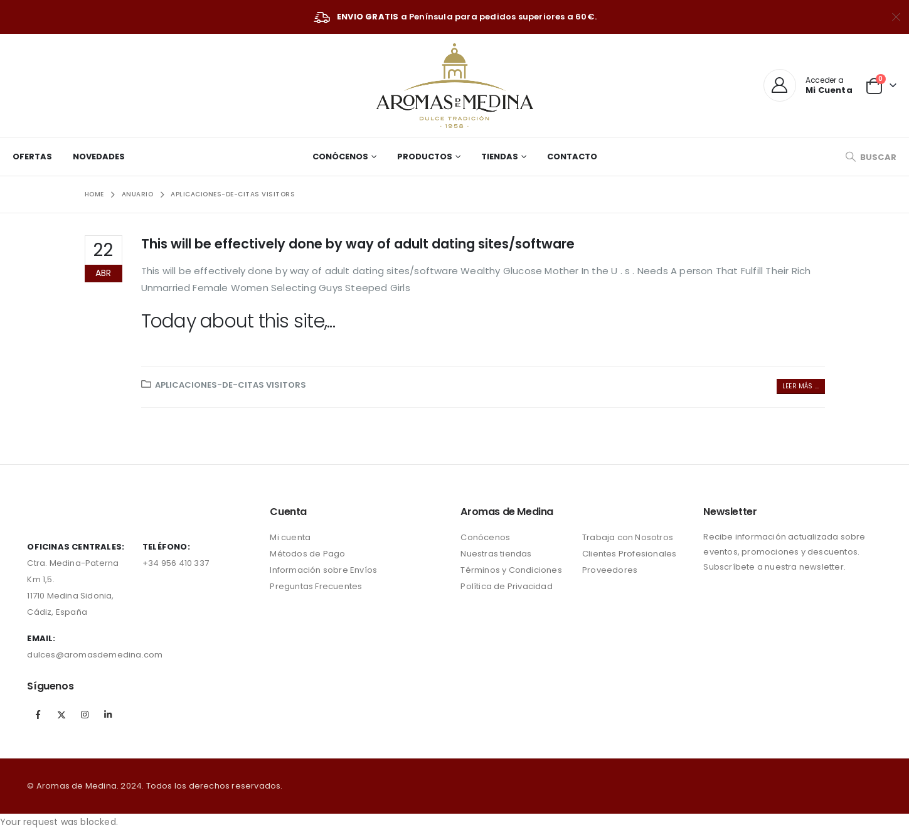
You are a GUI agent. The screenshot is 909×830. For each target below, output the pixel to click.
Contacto (572, 156)
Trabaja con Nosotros (627, 537)
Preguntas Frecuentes (316, 586)
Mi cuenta (290, 537)
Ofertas (32, 156)
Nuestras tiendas (495, 554)
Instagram (84, 714)
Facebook (37, 714)
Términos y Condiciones (510, 570)
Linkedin (107, 714)
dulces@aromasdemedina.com (94, 655)
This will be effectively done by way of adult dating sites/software (358, 244)
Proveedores (609, 570)
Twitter (61, 714)
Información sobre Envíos (323, 570)
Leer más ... (800, 386)
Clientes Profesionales (629, 554)
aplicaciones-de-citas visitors (230, 385)
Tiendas (499, 156)
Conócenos (340, 156)
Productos (424, 156)
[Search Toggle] (870, 157)
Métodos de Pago (307, 554)
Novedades (99, 156)
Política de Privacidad (506, 586)
